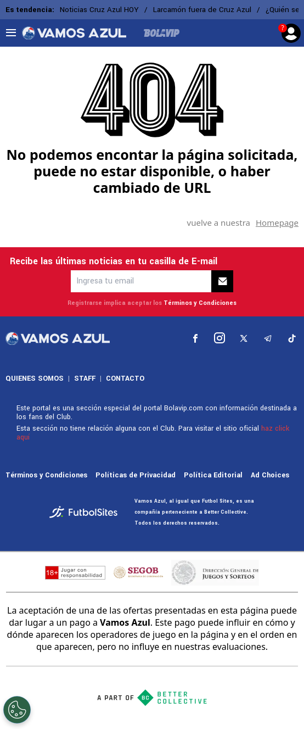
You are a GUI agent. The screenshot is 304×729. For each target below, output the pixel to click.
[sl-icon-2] (219, 338)
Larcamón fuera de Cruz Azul (202, 9)
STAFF (84, 378)
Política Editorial (213, 475)
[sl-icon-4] (267, 338)
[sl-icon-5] (292, 338)
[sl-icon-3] (243, 338)
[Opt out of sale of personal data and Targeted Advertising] (17, 710)
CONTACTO (125, 378)
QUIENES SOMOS (34, 378)
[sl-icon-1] (195, 338)
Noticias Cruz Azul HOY (99, 9)
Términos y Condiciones (200, 303)
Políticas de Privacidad (135, 475)
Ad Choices (270, 475)
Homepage (277, 222)
